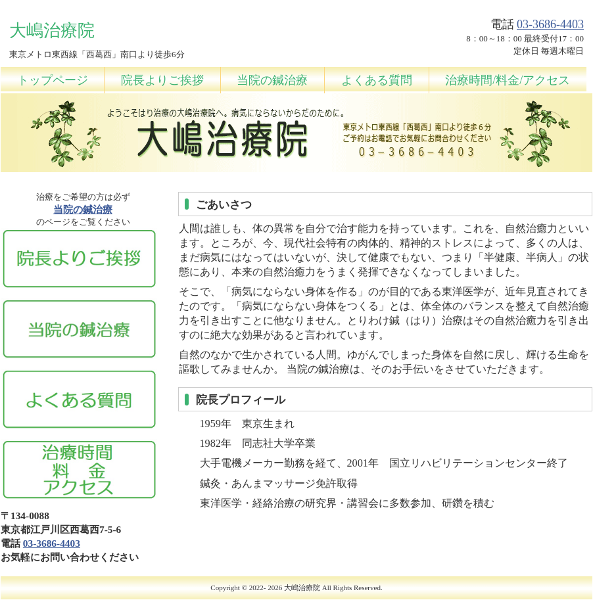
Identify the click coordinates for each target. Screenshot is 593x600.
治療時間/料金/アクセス (507, 80)
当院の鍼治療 (272, 80)
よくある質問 (376, 80)
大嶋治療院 (302, 587)
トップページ (52, 80)
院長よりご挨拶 (162, 80)
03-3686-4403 (550, 24)
